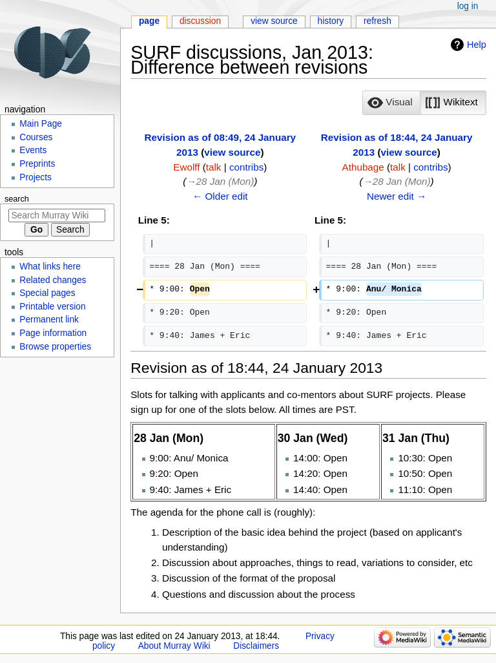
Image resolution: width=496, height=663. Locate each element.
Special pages (47, 293)
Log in (468, 6)
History (331, 21)
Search (17, 199)
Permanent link (49, 319)
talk (214, 167)
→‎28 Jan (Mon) (220, 181)
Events (32, 150)
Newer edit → (396, 196)
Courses (35, 137)
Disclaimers (256, 646)
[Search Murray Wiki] (56, 215)
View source (274, 21)
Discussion (200, 21)
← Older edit (220, 196)
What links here (50, 266)
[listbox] (424, 102)
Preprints (37, 164)
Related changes (52, 280)
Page (149, 21)
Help (476, 44)
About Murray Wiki (174, 646)
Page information (53, 333)
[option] (391, 102)
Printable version (52, 306)
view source (232, 152)
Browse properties (55, 347)
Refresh (377, 21)
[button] (391, 102)
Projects (35, 177)
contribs (246, 167)
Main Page (40, 124)
